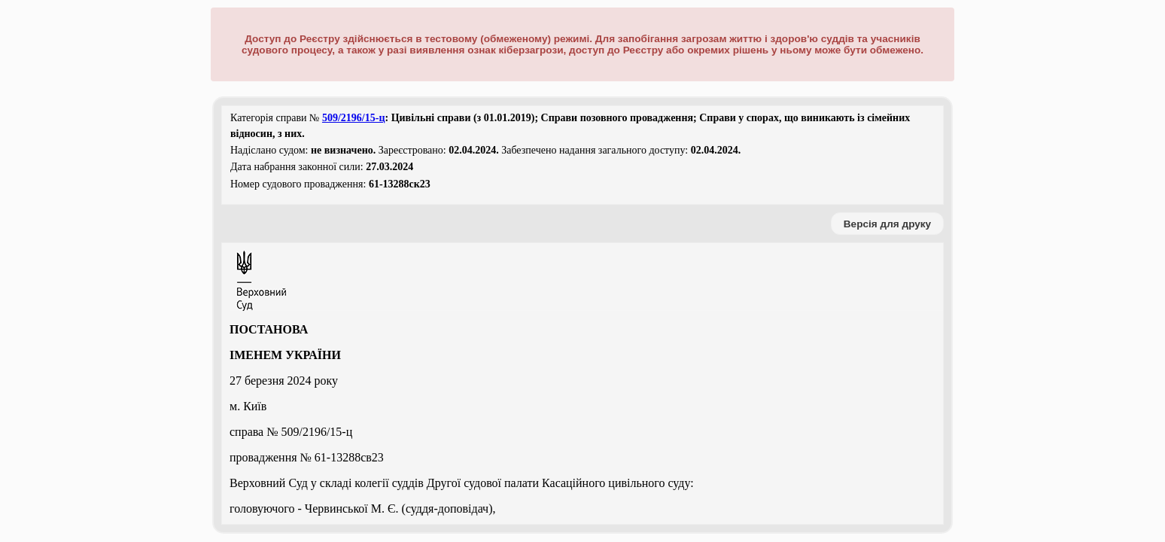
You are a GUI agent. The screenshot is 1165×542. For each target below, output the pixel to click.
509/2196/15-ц (353, 117)
